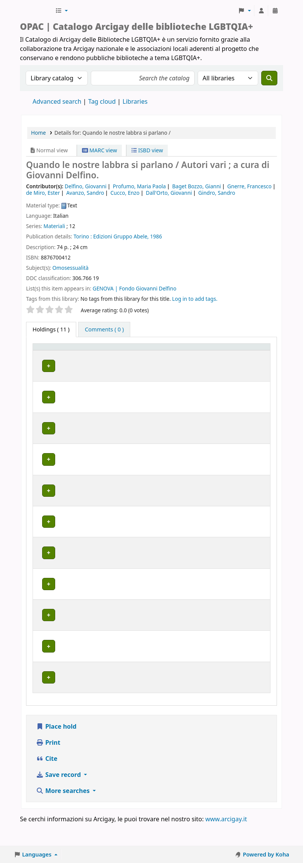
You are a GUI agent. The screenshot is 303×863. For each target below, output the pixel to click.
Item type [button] (42, 354)
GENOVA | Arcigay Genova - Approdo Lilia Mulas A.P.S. (102, 521)
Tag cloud (102, 101)
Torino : (83, 236)
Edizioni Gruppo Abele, (121, 236)
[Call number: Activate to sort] (167, 354)
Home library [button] (84, 357)
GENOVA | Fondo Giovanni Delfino (135, 288)
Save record (59, 797)
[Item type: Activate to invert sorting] (48, 354)
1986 (156, 236)
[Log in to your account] (261, 10)
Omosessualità (70, 267)
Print (48, 764)
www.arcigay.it (226, 841)
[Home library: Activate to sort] (105, 354)
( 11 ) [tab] (51, 329)
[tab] (104, 329)
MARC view (99, 150)
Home (38, 132)
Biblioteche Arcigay (36, 10)
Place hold (56, 748)
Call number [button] (160, 354)
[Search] (269, 78)
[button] (61, 10)
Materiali (54, 226)
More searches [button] (63, 813)
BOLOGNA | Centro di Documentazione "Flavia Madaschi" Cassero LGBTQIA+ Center (98, 383)
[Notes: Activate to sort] (247, 354)
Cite (46, 781)
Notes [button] (236, 357)
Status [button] (200, 357)
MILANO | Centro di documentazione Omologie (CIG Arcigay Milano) (102, 612)
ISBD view (147, 150)
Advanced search (57, 101)
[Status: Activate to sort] (206, 354)
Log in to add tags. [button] (194, 298)
